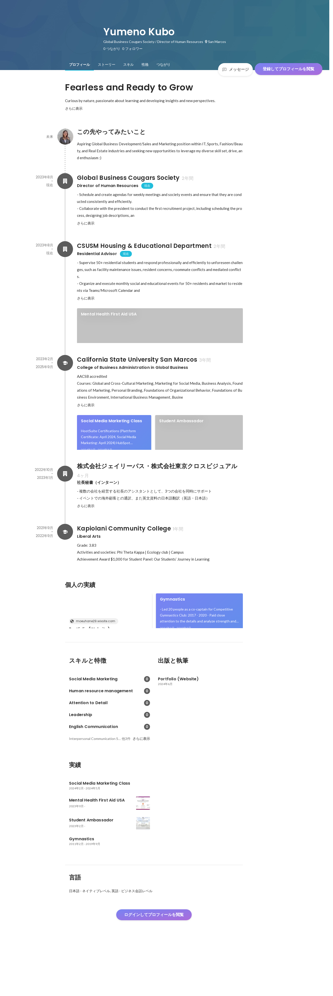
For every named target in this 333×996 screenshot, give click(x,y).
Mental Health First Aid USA (109, 314)
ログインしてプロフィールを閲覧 (154, 965)
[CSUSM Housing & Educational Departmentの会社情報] (65, 249)
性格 (145, 64)
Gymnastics (172, 633)
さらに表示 (73, 108)
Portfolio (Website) (89, 663)
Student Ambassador (181, 438)
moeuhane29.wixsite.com (94, 655)
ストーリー (106, 64)
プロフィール (79, 64)
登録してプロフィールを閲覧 (288, 69)
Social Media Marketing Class (111, 438)
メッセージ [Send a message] (235, 69)
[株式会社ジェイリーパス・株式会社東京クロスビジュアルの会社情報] (65, 507)
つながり (163, 64)
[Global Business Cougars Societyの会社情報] (65, 181)
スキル (128, 64)
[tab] (79, 65)
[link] (160, 332)
